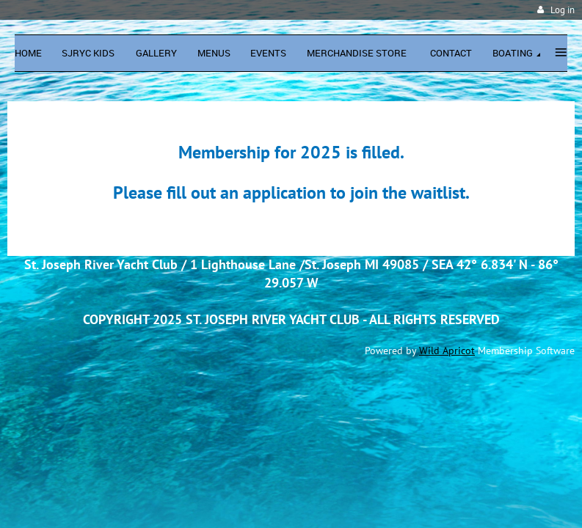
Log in (562, 10)
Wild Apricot (447, 350)
